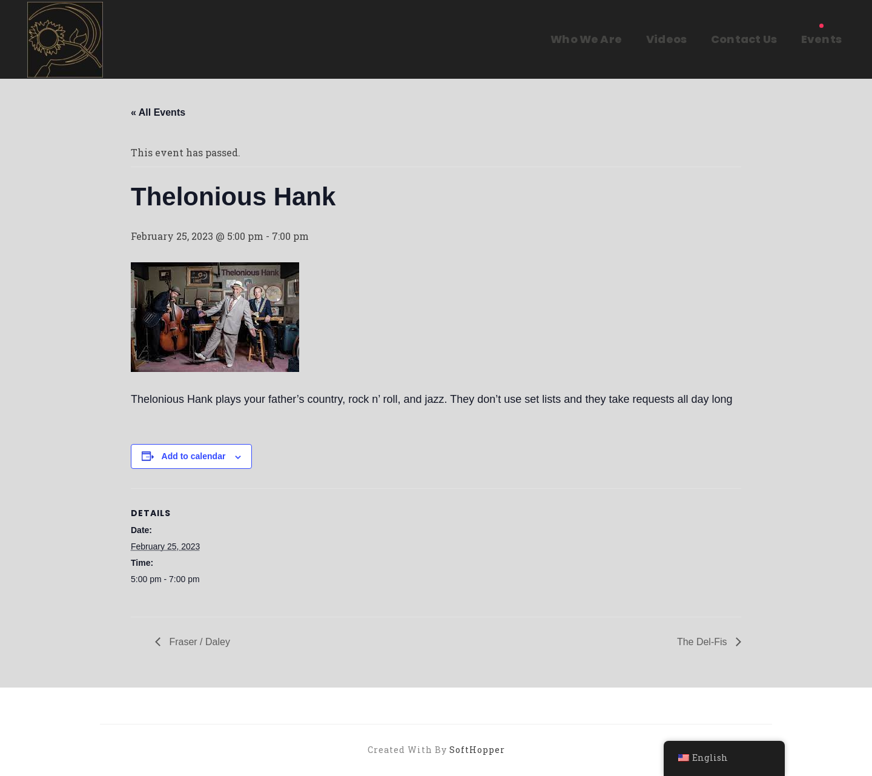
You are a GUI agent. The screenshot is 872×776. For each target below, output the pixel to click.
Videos (666, 39)
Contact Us (744, 39)
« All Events (158, 112)
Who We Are (586, 39)
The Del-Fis (703, 642)
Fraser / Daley (198, 642)
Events (821, 39)
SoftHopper (477, 749)
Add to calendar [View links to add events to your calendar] (194, 456)
